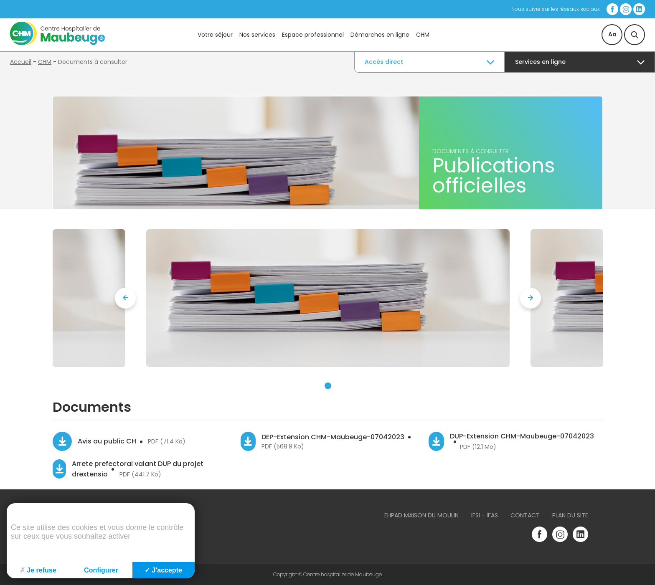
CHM (422, 34)
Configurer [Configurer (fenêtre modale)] (101, 570)
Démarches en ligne (379, 34)
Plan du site (570, 515)
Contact (525, 515)
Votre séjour (215, 34)
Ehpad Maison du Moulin (421, 515)
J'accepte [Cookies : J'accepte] (163, 570)
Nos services (257, 34)
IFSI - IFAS (484, 515)
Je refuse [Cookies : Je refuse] (38, 570)
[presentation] (125, 298)
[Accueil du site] (57, 43)
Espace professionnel (313, 34)
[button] (328, 385)
